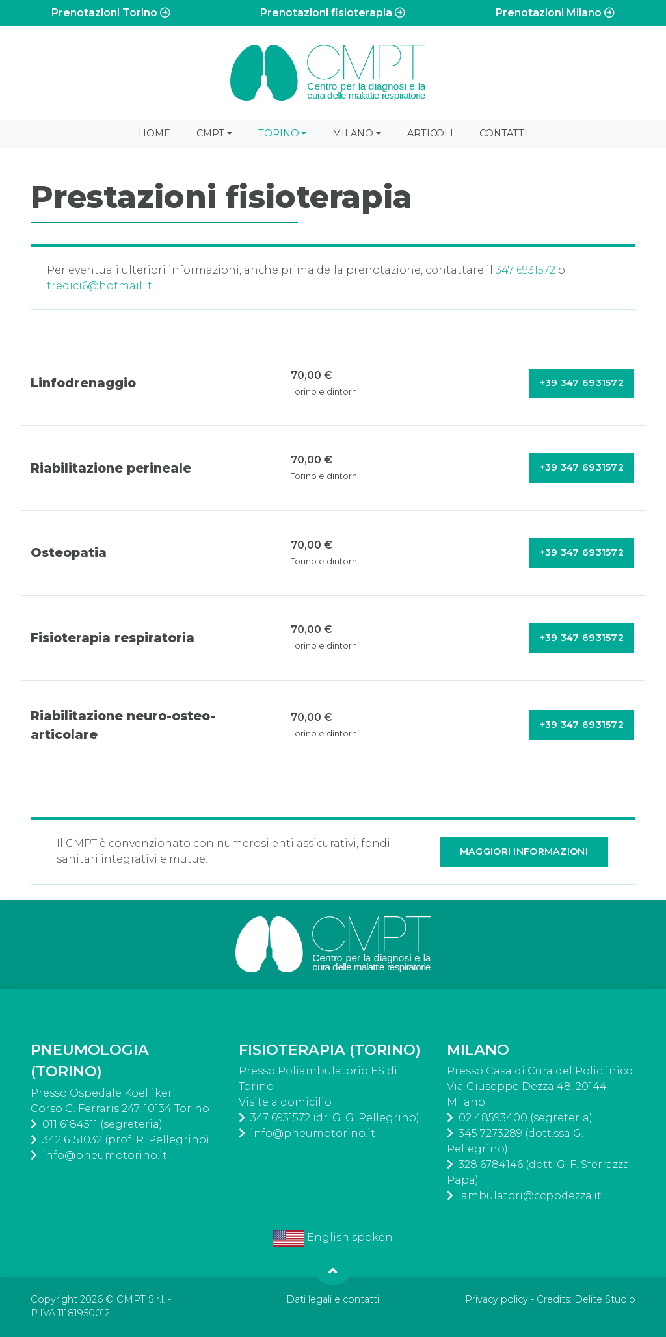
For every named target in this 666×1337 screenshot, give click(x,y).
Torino (278, 133)
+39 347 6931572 (582, 383)
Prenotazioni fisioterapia (332, 12)
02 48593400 (493, 1117)
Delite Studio (604, 1299)
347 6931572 (525, 270)
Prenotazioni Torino (110, 12)
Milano (352, 133)
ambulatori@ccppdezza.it (530, 1195)
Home (154, 133)
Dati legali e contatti (332, 1299)
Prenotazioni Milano (555, 12)
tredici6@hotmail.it (99, 285)
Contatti (503, 133)
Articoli (430, 133)
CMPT (210, 133)
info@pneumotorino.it (104, 1155)
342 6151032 (72, 1140)
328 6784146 (491, 1164)
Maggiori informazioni (524, 851)
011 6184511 (70, 1124)
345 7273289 (490, 1133)
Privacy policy (496, 1299)
